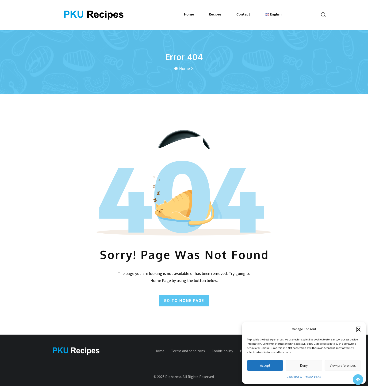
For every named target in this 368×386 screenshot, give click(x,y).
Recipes (215, 14)
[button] (358, 329)
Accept (265, 365)
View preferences (343, 365)
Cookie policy (294, 376)
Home (189, 14)
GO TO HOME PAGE (184, 300)
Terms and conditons (188, 350)
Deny (304, 365)
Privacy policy (313, 376)
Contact (243, 14)
